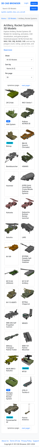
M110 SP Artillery (25, 282)
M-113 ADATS (11, 302)
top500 (3, 12)
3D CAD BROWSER (10, 3)
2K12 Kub (10, 102)
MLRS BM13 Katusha (10, 370)
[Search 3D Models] (15, 8)
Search (33, 8)
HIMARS (25, 166)
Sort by (8, 64)
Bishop (8, 146)
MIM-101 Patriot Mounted (25, 348)
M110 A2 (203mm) (9, 282)
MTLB (24, 371)
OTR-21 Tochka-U (25, 391)
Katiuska (9, 212)
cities (14, 12)
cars (18, 12)
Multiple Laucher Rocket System (9, 396)
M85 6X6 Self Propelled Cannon (11, 325)
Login (26, 3)
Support (36, 441)
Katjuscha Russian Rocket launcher (26, 215)
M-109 (8, 256)
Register (34, 3)
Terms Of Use (15, 441)
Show (7, 56)
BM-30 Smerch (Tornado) (25, 145)
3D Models (12, 18)
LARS (24, 237)
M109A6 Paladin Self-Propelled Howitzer (27, 259)
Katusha (9, 237)
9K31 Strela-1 (27, 102)
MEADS (25, 323)
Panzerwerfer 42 (11, 421)
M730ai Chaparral (26, 303)
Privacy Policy (26, 441)
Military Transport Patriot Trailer (11, 348)
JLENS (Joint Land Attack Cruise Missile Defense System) (27, 189)
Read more (8, 50)
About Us (5, 441)
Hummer (9, 186)
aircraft (22, 12)
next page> (26, 85)
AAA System (10, 124)
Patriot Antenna (25, 419)
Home (3, 18)
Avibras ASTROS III (26, 122)
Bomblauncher (12, 166)
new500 (9, 12)
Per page (8, 73)
